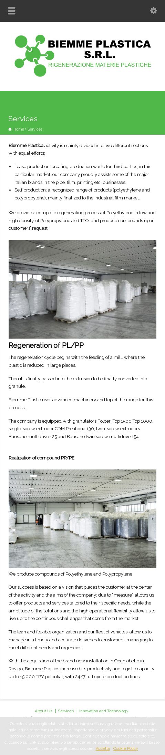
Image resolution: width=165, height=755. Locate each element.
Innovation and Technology (103, 711)
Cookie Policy (125, 748)
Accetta (103, 748)
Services (66, 711)
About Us (43, 711)
